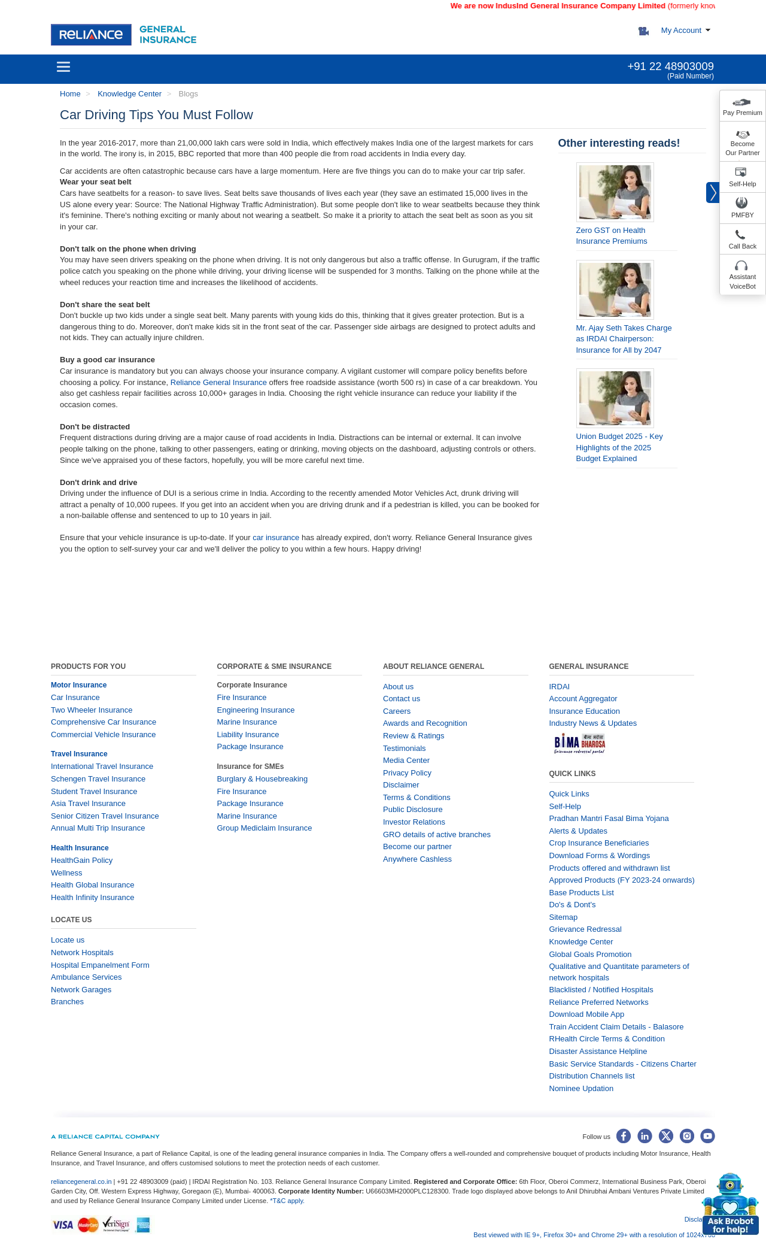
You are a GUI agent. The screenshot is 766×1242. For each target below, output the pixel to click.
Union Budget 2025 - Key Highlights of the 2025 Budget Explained (619, 447)
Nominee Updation (581, 1088)
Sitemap (563, 917)
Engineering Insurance (256, 709)
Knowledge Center (129, 93)
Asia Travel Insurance (88, 803)
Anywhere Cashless (417, 859)
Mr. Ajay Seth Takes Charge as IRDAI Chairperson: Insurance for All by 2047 (624, 339)
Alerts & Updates (578, 830)
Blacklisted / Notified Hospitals (601, 989)
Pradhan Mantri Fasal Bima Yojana (609, 818)
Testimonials (404, 748)
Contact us (401, 698)
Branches (67, 1001)
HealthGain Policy (82, 860)
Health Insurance (80, 848)
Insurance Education (585, 711)
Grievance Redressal (585, 929)
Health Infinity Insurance (93, 897)
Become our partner (417, 846)
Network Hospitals (82, 952)
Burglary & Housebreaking (262, 778)
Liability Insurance (248, 734)
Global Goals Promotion (590, 954)
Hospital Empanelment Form (100, 965)
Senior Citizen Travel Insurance (105, 815)
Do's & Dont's (572, 904)
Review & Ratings (414, 735)
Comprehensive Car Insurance (103, 721)
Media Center (406, 760)
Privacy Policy (407, 772)
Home (70, 93)
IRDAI (559, 686)
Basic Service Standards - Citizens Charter (623, 1063)
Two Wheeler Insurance (92, 709)
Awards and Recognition (425, 723)
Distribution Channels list (592, 1075)
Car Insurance (75, 697)
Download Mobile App (587, 1014)
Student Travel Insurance (94, 791)
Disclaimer (401, 784)
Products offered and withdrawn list (609, 868)
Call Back (742, 246)
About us (398, 686)
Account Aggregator (583, 698)
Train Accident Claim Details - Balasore (616, 1026)
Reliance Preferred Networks (599, 1002)
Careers (397, 711)
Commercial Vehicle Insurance (103, 734)
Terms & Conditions (417, 797)
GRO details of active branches (437, 834)
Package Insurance (250, 746)
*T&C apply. (287, 1200)
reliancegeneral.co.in (82, 1181)
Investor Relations (414, 821)
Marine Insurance (247, 721)
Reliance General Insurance (219, 382)
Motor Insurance (79, 685)
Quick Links (569, 793)
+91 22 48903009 (670, 66)
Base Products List (581, 892)
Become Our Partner (742, 148)
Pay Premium (742, 112)
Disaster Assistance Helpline (598, 1051)
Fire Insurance (242, 697)
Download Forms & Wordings (600, 855)
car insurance (276, 537)
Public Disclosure (413, 809)
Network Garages (81, 989)
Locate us (67, 939)
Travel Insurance (79, 754)
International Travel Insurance (102, 766)
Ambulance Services (86, 977)
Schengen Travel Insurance (98, 778)
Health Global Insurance (93, 884)
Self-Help (742, 183)
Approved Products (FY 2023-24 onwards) (622, 880)
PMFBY (742, 215)
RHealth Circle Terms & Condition (607, 1038)
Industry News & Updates (593, 723)
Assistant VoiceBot (742, 281)
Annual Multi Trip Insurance (98, 827)
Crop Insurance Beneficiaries (599, 842)
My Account (681, 30)
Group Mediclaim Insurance (264, 827)
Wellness (67, 872)
